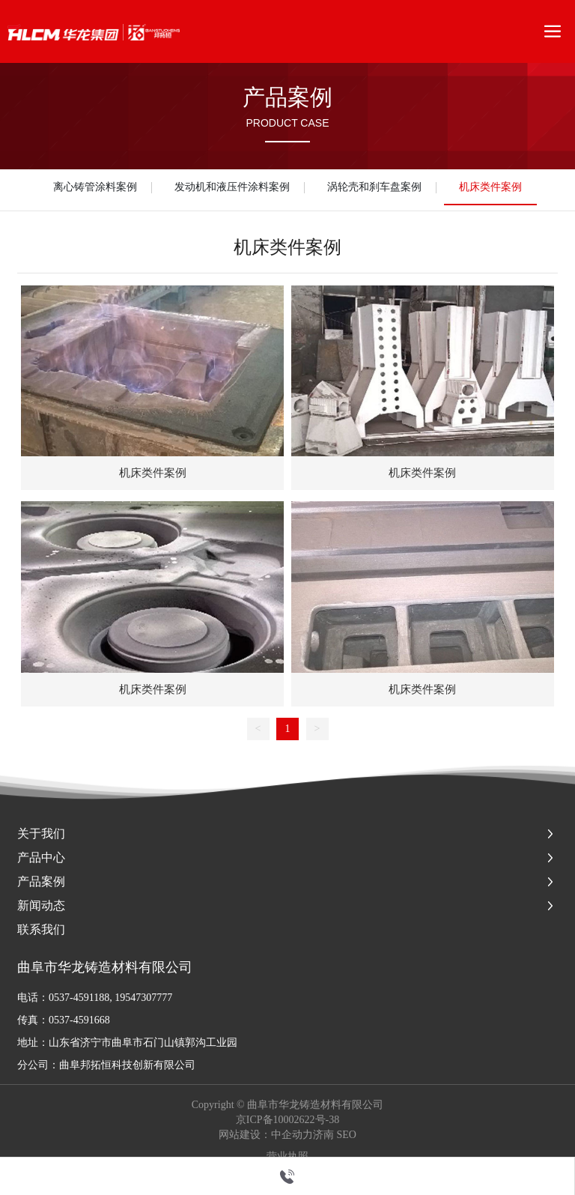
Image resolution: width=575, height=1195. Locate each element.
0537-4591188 (79, 997)
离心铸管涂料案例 (95, 187)
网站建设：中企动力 (266, 1134)
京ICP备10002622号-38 (287, 1120)
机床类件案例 (490, 187)
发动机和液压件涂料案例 (232, 187)
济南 (323, 1134)
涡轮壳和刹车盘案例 (374, 187)
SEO (346, 1134)
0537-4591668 (79, 1020)
